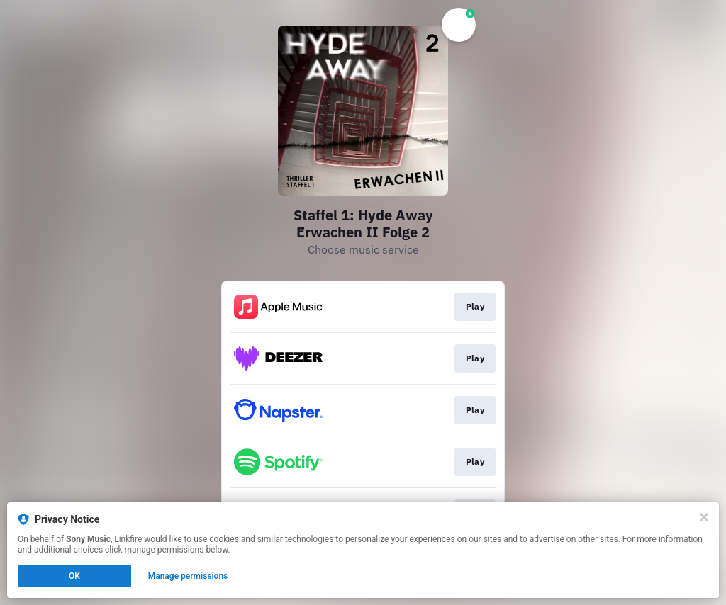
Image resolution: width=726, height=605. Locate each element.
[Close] (704, 517)
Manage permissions (188, 576)
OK (74, 576)
